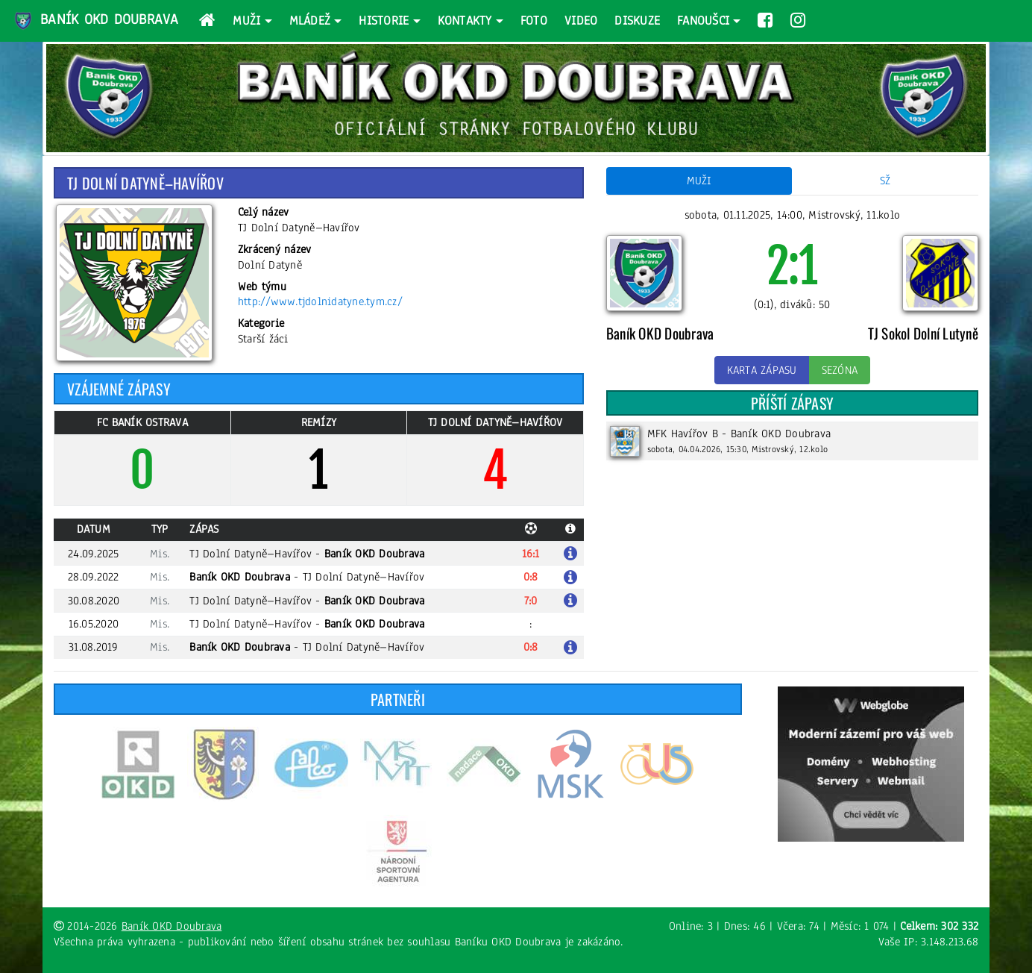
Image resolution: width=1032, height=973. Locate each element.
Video (580, 20)
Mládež (310, 20)
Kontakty (465, 20)
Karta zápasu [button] (762, 370)
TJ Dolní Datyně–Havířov (250, 553)
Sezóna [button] (840, 370)
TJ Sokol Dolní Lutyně (923, 333)
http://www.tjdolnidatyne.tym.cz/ (320, 301)
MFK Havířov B (682, 433)
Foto (533, 20)
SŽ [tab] (885, 180)
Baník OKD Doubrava (95, 21)
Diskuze (637, 20)
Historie (384, 20)
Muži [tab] (699, 180)
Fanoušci (703, 20)
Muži (246, 20)
